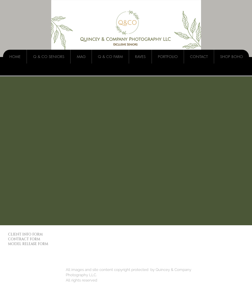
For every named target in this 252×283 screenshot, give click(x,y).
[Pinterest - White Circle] (241, 237)
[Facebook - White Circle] (209, 237)
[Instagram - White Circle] (225, 237)
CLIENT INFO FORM (25, 234)
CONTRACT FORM (24, 239)
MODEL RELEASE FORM (28, 244)
